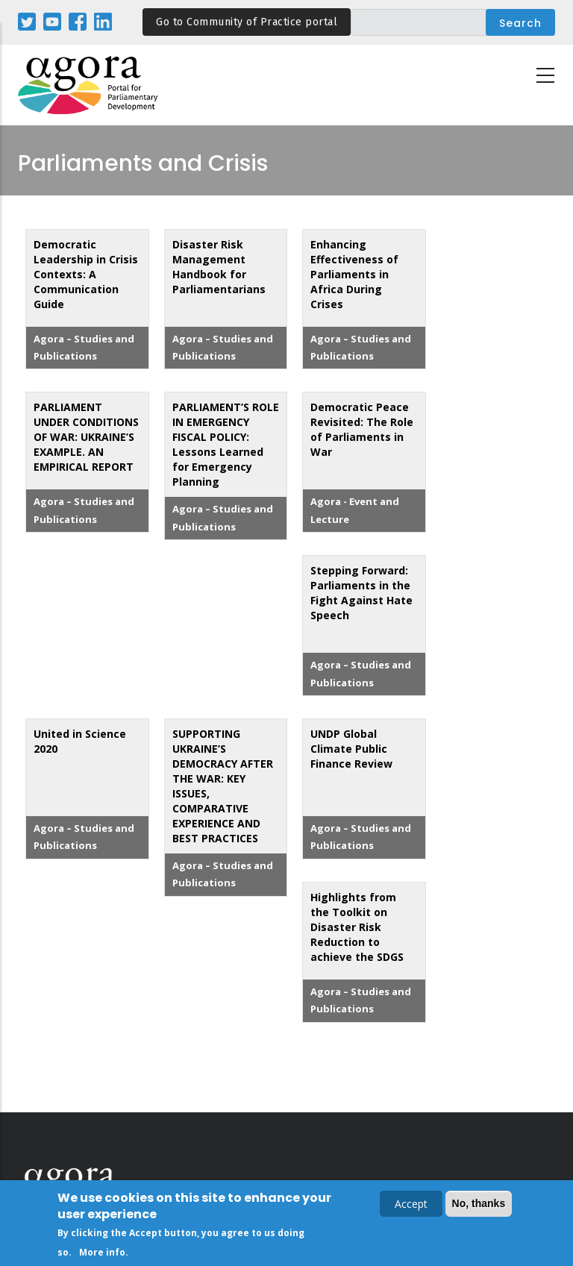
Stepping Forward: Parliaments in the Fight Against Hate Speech (361, 592)
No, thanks (479, 1206)
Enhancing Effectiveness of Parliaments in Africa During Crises (354, 274)
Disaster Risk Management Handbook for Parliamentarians (219, 266)
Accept (411, 1206)
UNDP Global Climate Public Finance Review (351, 749)
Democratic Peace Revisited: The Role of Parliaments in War (361, 429)
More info (102, 1254)
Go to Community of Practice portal (246, 22)
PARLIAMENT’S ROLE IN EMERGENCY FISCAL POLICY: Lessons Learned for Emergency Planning (225, 444)
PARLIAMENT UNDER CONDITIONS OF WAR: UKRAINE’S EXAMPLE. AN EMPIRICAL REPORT (86, 437)
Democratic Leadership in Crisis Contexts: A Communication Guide (86, 274)
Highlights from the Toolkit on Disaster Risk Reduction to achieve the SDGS (357, 927)
